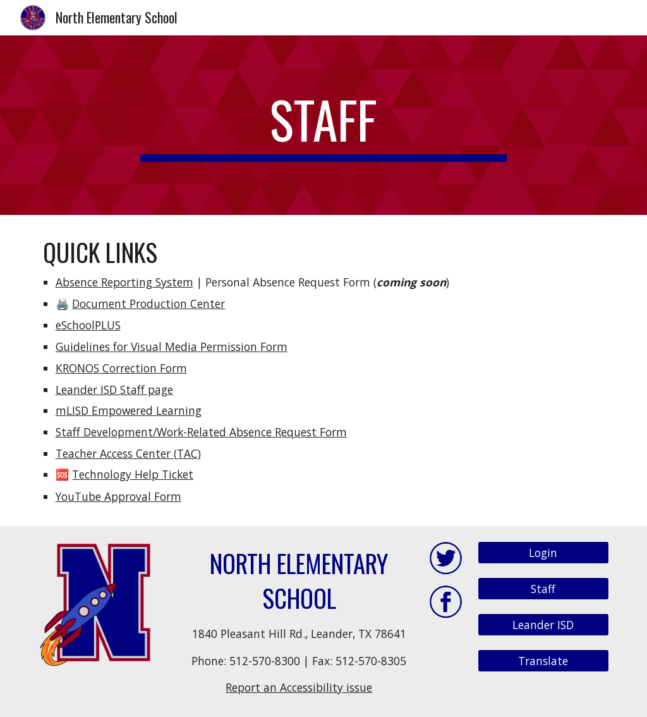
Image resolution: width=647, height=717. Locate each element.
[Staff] (543, 589)
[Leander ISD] (543, 624)
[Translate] (543, 660)
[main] (323, 125)
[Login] (543, 553)
